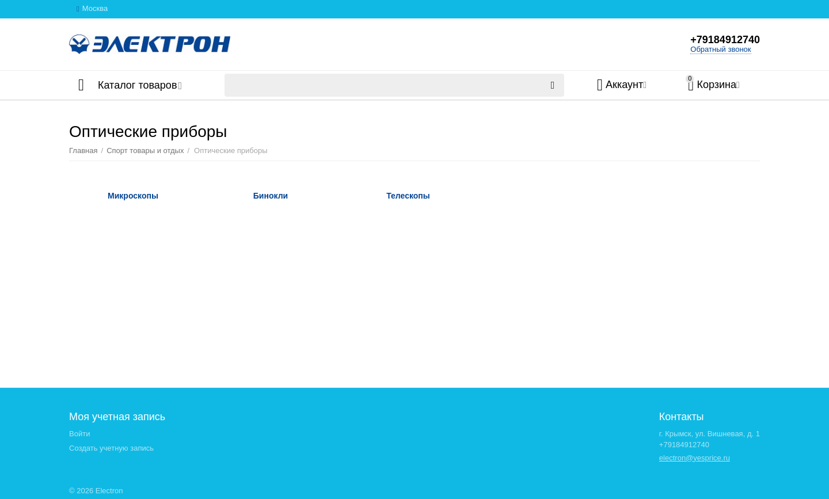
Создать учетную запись (111, 448)
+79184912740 (725, 39)
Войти (79, 433)
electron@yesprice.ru (694, 458)
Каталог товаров (137, 85)
